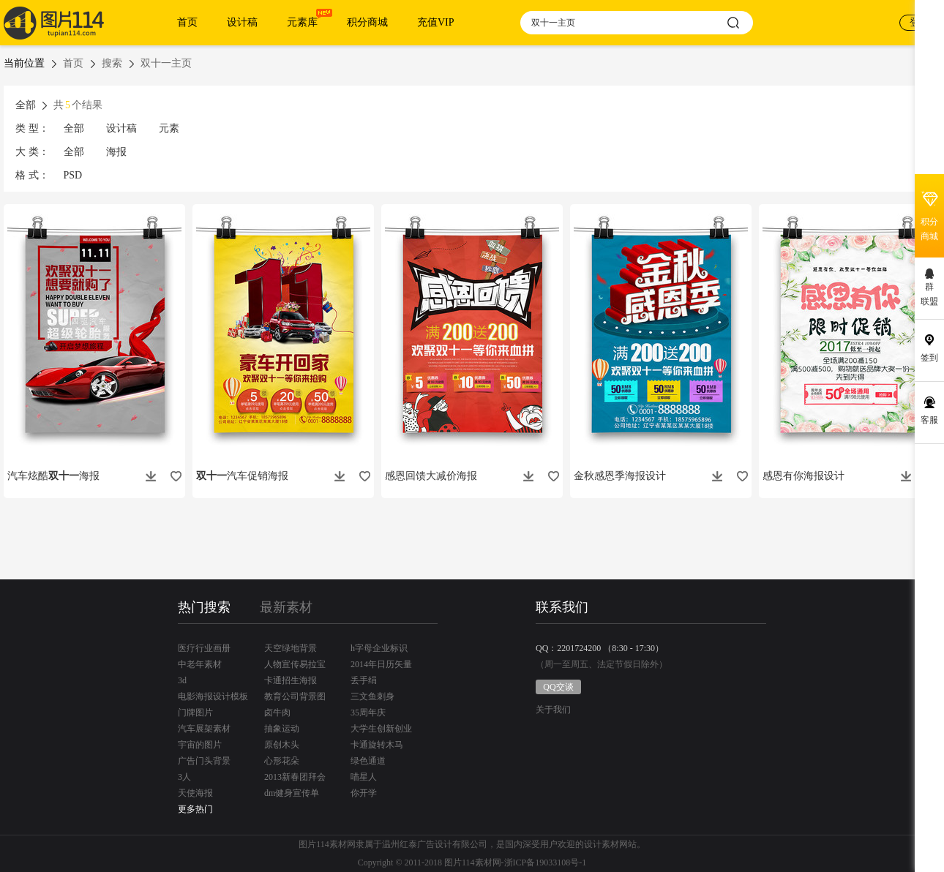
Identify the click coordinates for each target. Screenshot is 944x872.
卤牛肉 (277, 712)
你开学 (364, 793)
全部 (74, 128)
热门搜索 (204, 607)
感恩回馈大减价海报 (431, 475)
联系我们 (562, 607)
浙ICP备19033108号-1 (545, 862)
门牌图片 (195, 712)
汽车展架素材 (204, 728)
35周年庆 (368, 712)
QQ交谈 (558, 687)
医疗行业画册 (204, 648)
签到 (929, 358)
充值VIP (435, 22)
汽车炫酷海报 (53, 475)
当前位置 (24, 63)
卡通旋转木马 (377, 745)
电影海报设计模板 (213, 696)
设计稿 (242, 22)
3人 (184, 777)
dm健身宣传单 (291, 793)
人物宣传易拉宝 (295, 664)
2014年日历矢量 (381, 664)
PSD (73, 175)
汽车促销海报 (242, 475)
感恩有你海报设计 (803, 475)
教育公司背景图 (295, 696)
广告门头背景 (204, 761)
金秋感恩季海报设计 (620, 475)
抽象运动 (281, 728)
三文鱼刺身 (372, 696)
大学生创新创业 (381, 728)
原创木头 (281, 745)
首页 (187, 22)
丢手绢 (364, 680)
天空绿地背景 (290, 648)
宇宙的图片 (200, 745)
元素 (169, 128)
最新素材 (286, 607)
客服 (929, 420)
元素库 (302, 22)
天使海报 (195, 793)
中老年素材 (200, 664)
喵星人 (364, 777)
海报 (116, 151)
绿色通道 (368, 761)
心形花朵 (281, 761)
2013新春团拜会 (295, 777)
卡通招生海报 (290, 680)
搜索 (112, 63)
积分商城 (367, 22)
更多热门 (195, 809)
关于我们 (553, 710)
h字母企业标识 (379, 648)
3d (182, 680)
